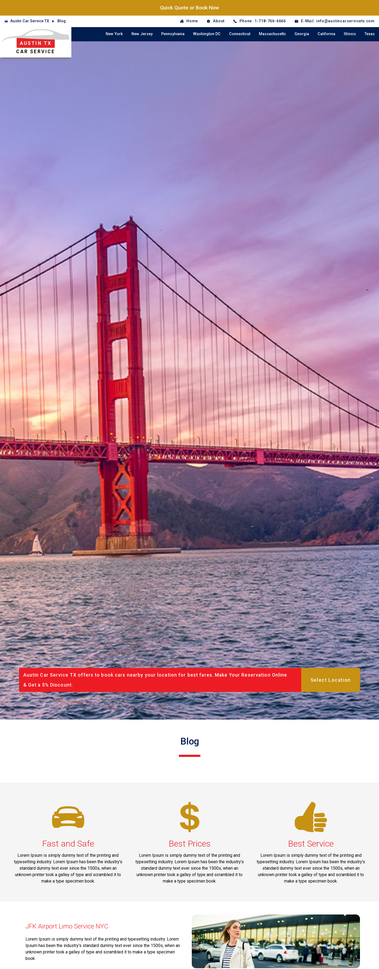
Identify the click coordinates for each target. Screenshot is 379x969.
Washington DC (206, 34)
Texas (370, 34)
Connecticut (239, 34)
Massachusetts (272, 34)
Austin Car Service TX (29, 21)
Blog (61, 21)
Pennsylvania (173, 34)
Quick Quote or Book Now (189, 8)
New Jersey (142, 34)
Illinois (350, 34)
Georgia (302, 34)
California (326, 34)
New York (114, 34)
